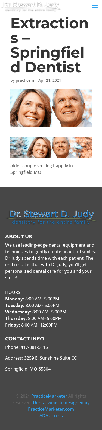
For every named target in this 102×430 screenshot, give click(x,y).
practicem (25, 80)
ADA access (51, 416)
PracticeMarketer (49, 396)
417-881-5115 (34, 347)
